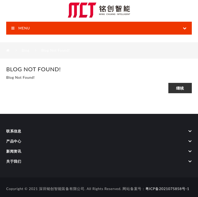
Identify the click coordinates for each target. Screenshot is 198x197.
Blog (25, 50)
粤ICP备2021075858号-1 (167, 188)
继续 (180, 88)
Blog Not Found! (55, 50)
